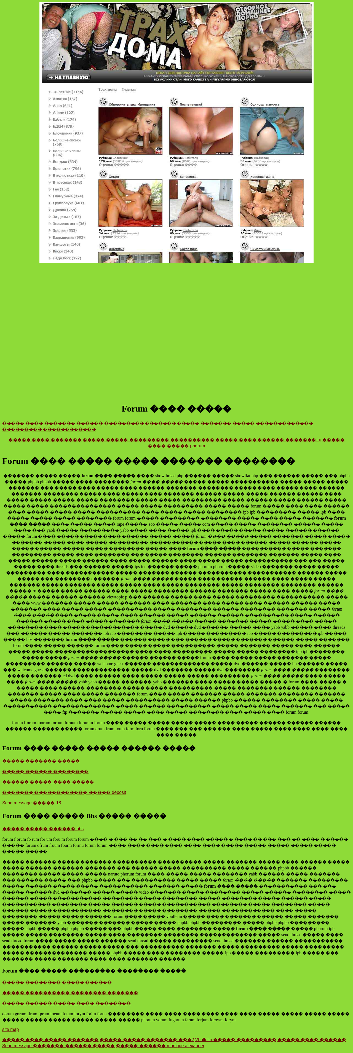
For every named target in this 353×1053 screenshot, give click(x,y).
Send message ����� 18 (31, 803)
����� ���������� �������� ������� (70, 992)
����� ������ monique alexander (160, 1045)
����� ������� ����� (41, 761)
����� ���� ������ (311, 1039)
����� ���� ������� (45, 439)
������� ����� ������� (188, 423)
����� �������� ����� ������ (57, 982)
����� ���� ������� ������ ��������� (73, 423)
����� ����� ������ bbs (43, 828)
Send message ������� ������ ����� (58, 1045)
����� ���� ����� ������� (50, 1039)
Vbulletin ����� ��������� (235, 1039)
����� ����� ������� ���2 (147, 1039)
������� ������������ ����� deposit (64, 792)
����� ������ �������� (45, 771)
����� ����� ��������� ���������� (148, 439)
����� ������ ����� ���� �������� (66, 1003)
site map (10, 1029)
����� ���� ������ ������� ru (268, 439)
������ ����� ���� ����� (48, 782)
